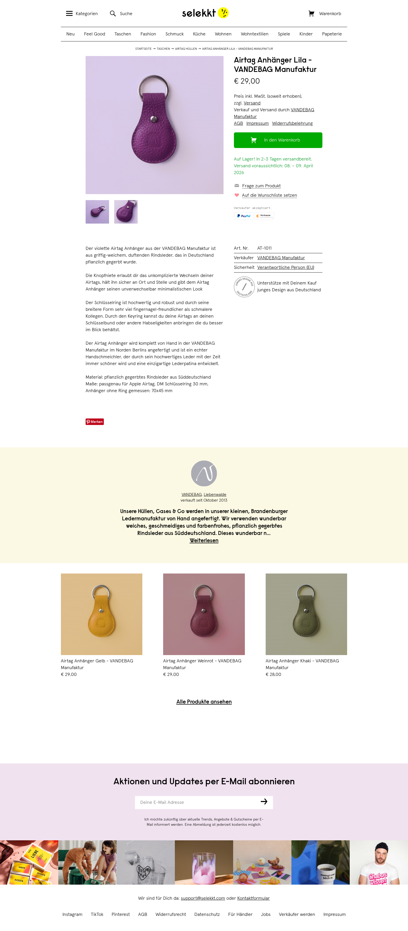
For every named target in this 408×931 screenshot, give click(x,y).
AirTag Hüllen (186, 49)
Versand (252, 103)
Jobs (266, 914)
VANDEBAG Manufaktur (281, 258)
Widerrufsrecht (171, 914)
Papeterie (332, 34)
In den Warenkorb (282, 140)
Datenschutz (207, 914)
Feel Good (94, 34)
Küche (199, 34)
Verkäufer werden (297, 914)
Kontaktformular (253, 898)
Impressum (334, 914)
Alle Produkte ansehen (204, 702)
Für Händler (240, 914)
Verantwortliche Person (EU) (285, 267)
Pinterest (121, 914)
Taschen (122, 34)
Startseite (143, 49)
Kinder (306, 34)
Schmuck (174, 34)
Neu (70, 34)
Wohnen (223, 34)
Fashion (148, 34)
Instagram (72, 914)
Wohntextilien (255, 34)
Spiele (284, 34)
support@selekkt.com (203, 898)
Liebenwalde (215, 494)
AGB (142, 914)
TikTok (97, 914)
